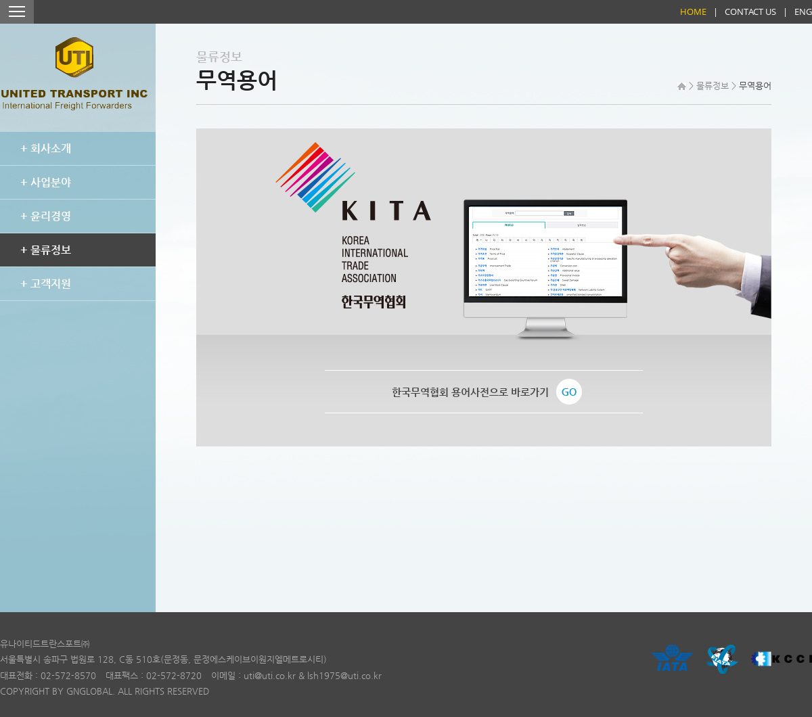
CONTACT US (750, 11)
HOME (693, 11)
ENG (803, 11)
